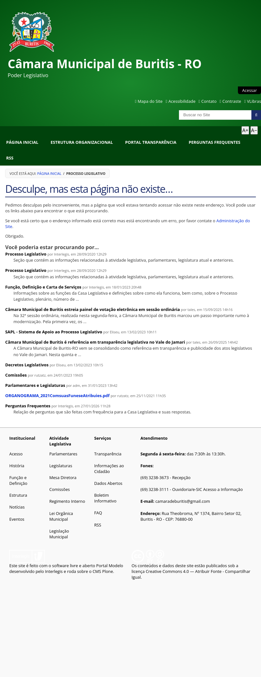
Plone (107, 571)
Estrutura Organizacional (82, 142)
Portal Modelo (109, 565)
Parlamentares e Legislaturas (35, 385)
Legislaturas (60, 466)
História (16, 466)
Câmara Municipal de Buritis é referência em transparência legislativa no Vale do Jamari (95, 342)
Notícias (17, 507)
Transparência (108, 454)
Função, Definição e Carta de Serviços (43, 287)
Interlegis (54, 571)
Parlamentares (63, 454)
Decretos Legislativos (26, 365)
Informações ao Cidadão (109, 468)
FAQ (98, 513)
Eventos (16, 519)
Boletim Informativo (105, 498)
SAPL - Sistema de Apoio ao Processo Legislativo (53, 332)
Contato (209, 101)
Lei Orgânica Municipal (61, 516)
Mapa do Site (150, 101)
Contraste (232, 101)
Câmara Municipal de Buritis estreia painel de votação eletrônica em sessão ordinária (92, 309)
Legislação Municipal (59, 534)
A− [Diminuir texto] (254, 130)
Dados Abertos (108, 483)
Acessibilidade (181, 101)
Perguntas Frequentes (214, 142)
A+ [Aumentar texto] (245, 130)
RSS (9, 158)
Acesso (15, 454)
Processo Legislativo (25, 254)
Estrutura (18, 495)
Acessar (249, 90)
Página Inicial (22, 142)
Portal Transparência (150, 142)
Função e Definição (18, 480)
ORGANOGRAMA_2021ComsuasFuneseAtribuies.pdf (57, 395)
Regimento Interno (67, 501)
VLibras (254, 101)
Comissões (16, 375)
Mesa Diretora (63, 477)
